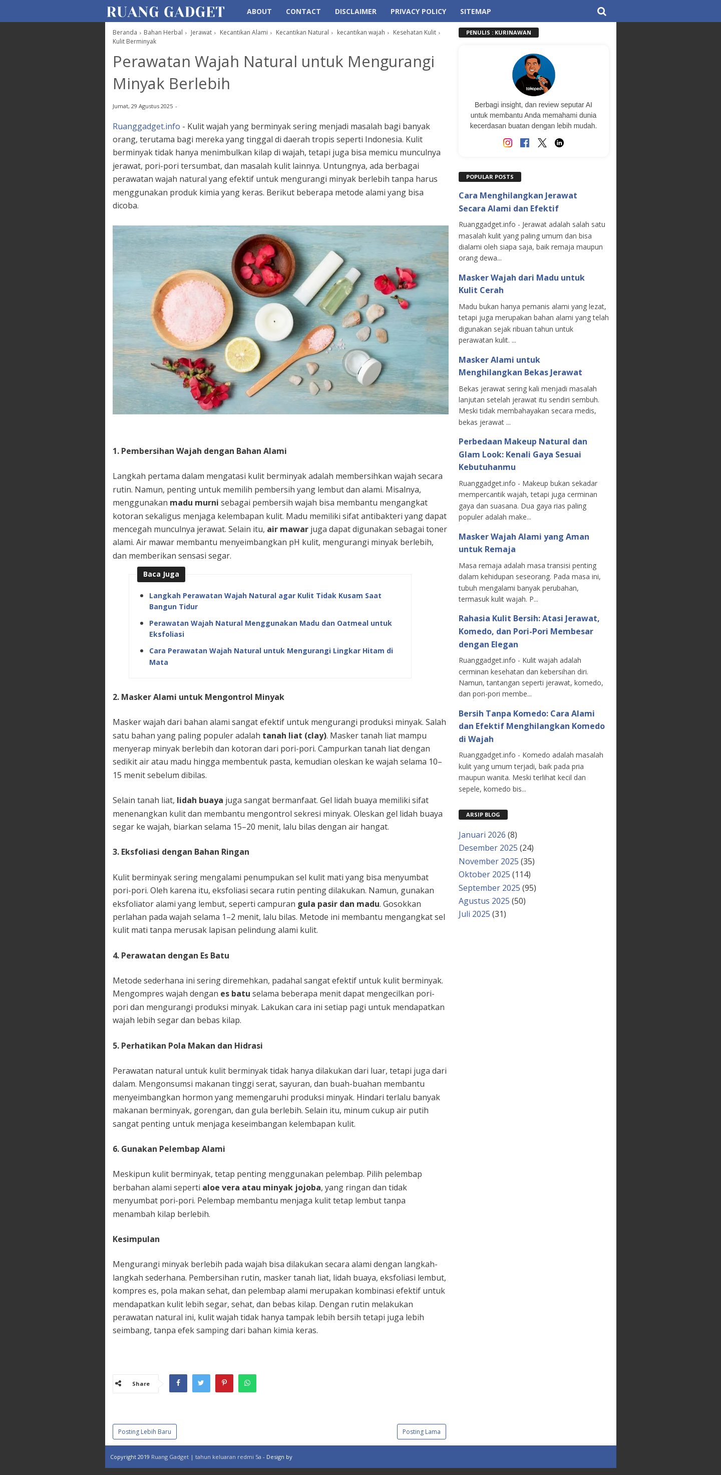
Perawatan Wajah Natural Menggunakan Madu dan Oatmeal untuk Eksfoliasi (270, 630)
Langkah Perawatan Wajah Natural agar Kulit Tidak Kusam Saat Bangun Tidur (265, 603)
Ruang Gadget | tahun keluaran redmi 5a (207, 1458)
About (259, 11)
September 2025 (489, 887)
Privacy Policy (418, 11)
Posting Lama (422, 1433)
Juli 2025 (474, 913)
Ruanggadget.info (146, 127)
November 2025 (489, 861)
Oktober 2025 (484, 874)
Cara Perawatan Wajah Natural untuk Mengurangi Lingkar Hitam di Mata (271, 658)
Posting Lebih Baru (144, 1433)
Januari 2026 (482, 834)
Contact (303, 11)
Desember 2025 (488, 847)
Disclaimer (356, 11)
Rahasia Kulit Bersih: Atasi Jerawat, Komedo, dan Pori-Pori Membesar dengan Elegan (529, 631)
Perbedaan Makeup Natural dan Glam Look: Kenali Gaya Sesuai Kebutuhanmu (523, 454)
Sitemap (475, 11)
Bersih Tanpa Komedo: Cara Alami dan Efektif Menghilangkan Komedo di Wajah (532, 726)
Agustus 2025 (484, 900)
